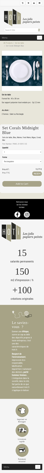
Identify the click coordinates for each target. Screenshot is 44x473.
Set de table (19, 43)
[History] (22, 3)
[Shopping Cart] (28, 3)
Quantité (5, 148)
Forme (4, 157)
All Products (8, 43)
